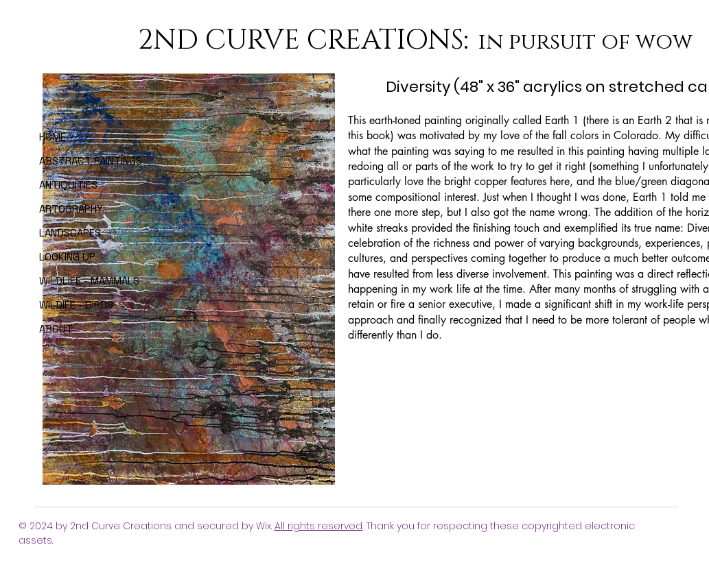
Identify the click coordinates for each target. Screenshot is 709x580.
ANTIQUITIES (68, 184)
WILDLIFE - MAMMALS (79, 280)
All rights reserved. (319, 526)
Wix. (265, 526)
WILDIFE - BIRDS (76, 304)
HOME (52, 136)
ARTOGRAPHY (71, 208)
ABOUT (56, 328)
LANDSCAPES (70, 232)
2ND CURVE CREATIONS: (306, 40)
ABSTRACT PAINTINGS (79, 160)
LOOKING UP (67, 256)
